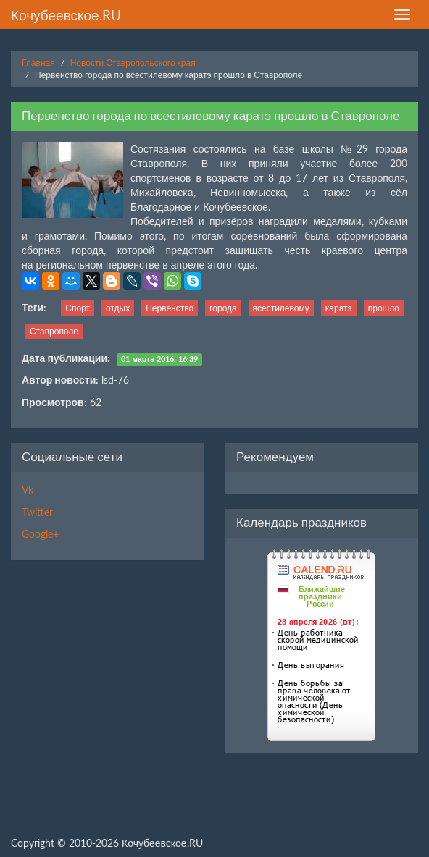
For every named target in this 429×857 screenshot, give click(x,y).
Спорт (77, 308)
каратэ (338, 308)
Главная (38, 62)
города (223, 308)
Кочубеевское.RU (66, 15)
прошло (383, 308)
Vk (27, 490)
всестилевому (281, 308)
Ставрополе (54, 331)
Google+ (40, 534)
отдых (118, 308)
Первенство (169, 308)
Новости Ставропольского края (133, 62)
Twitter (37, 512)
